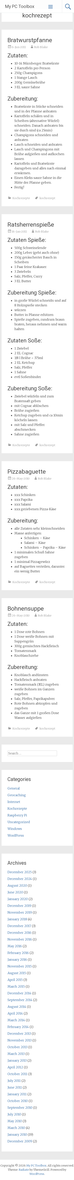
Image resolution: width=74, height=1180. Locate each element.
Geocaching (16, 795)
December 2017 (19, 926)
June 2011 (14, 1087)
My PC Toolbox (19, 6)
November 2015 (19, 966)
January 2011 (17, 1094)
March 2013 (16, 1054)
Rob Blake (41, 47)
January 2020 (17, 899)
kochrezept (47, 198)
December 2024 (19, 879)
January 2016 (17, 959)
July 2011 (14, 1081)
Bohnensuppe (25, 608)
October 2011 (17, 1074)
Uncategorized (18, 822)
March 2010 (16, 1128)
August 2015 (16, 973)
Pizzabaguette (26, 471)
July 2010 (14, 1114)
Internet (13, 802)
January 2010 (17, 1134)
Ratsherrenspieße (30, 224)
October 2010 (17, 1101)
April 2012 (15, 1067)
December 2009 (19, 1141)
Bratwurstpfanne (29, 40)
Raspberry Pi (17, 815)
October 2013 (17, 1047)
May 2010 (14, 1121)
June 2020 (15, 892)
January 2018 (17, 919)
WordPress (15, 835)
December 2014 (19, 993)
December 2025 (19, 872)
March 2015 (16, 986)
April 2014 (15, 1013)
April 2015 (15, 980)
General (13, 788)
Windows (14, 829)
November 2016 (19, 939)
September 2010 (19, 1108)
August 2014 (16, 1007)
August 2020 (17, 885)
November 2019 (19, 912)
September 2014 (19, 1000)
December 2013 (19, 1034)
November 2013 (19, 1040)
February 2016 (18, 953)
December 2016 (19, 933)
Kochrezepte (21, 198)
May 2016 (14, 946)
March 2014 (16, 1020)
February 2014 (18, 1027)
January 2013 (17, 1060)
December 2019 (19, 906)
